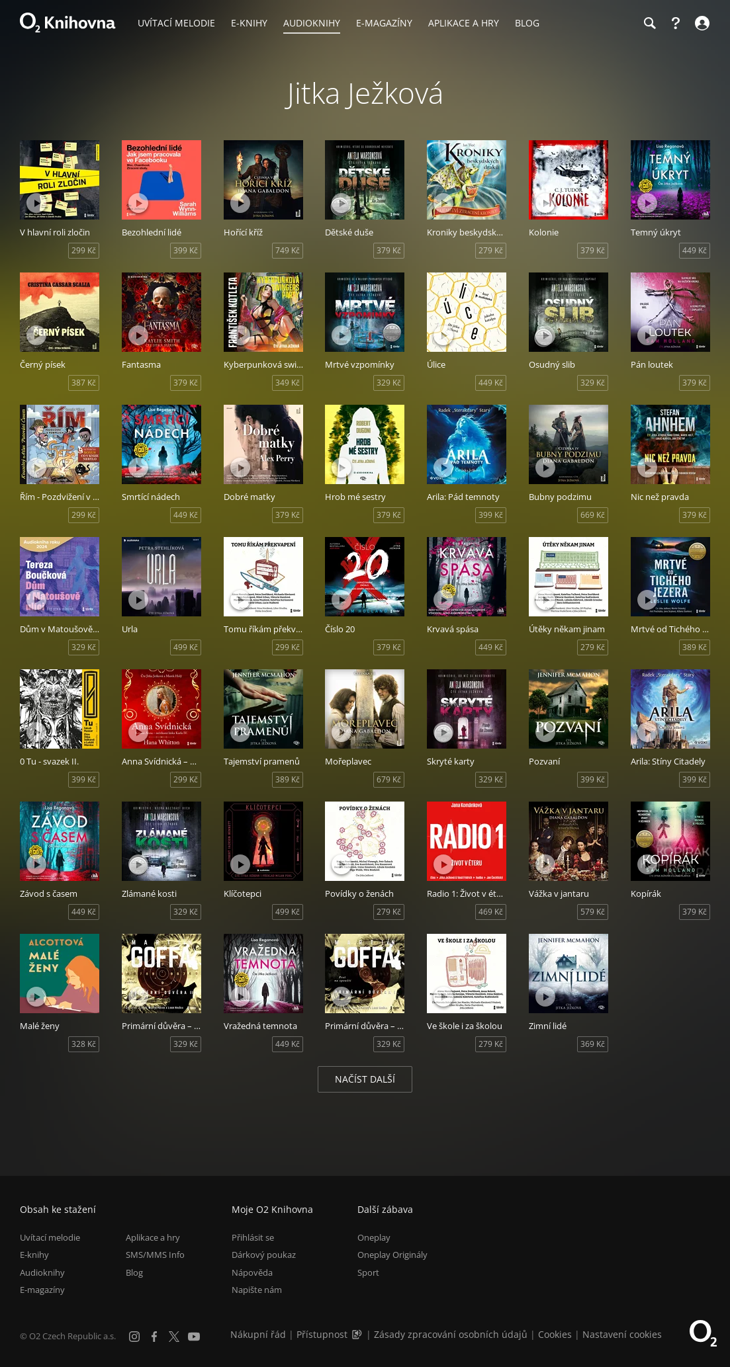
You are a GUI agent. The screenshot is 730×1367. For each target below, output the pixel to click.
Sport (368, 1272)
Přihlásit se (253, 1237)
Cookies (555, 1334)
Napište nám (257, 1290)
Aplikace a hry (153, 1237)
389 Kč (694, 647)
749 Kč (287, 250)
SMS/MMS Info (155, 1255)
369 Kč (592, 1044)
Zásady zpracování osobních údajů (450, 1334)
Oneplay (373, 1237)
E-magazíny (42, 1290)
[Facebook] (154, 1336)
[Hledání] (649, 23)
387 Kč (83, 382)
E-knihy (34, 1255)
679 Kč (389, 779)
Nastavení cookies (622, 1334)
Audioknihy (42, 1272)
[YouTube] (194, 1336)
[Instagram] (134, 1336)
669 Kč (592, 514)
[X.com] (174, 1336)
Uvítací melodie (50, 1237)
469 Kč (491, 911)
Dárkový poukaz (264, 1255)
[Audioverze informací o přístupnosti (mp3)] (358, 1334)
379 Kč (389, 250)
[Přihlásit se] (700, 23)
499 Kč (185, 647)
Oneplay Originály (392, 1255)
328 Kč (83, 1044)
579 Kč (592, 911)
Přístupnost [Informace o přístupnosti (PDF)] (322, 1334)
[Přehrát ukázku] (36, 203)
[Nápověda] (675, 23)
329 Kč (389, 382)
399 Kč (185, 250)
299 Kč (83, 250)
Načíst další (365, 1079)
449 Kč (694, 250)
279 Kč (491, 250)
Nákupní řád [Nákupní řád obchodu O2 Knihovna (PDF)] (258, 1334)
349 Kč (287, 382)
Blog (134, 1272)
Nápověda (252, 1272)
